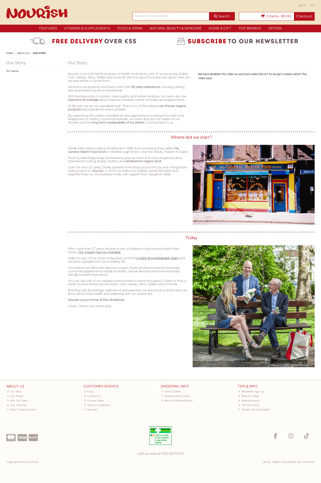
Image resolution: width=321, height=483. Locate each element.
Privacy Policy (94, 400)
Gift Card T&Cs (248, 404)
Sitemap (90, 409)
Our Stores (15, 395)
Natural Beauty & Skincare (176, 28)
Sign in (302, 5)
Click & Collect (171, 391)
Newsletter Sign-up (251, 391)
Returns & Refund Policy (177, 400)
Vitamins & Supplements (87, 28)
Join (312, 5)
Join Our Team (17, 400)
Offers (275, 28)
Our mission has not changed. (99, 252)
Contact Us (92, 395)
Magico (276, 461)
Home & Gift (220, 28)
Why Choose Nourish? (21, 409)
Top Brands (249, 28)
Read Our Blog (248, 395)
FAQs (89, 391)
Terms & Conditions (97, 404)
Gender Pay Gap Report (254, 409)
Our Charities (16, 404)
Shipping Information (175, 395)
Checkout (304, 16)
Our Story (14, 391)
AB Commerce (306, 461)
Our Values (12, 71)
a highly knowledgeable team (157, 258)
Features (48, 28)
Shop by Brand (248, 400)
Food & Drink (130, 28)
